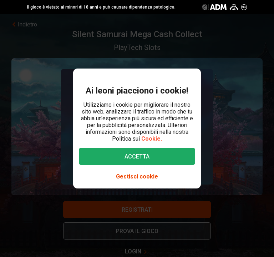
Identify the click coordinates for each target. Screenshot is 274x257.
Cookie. (151, 138)
